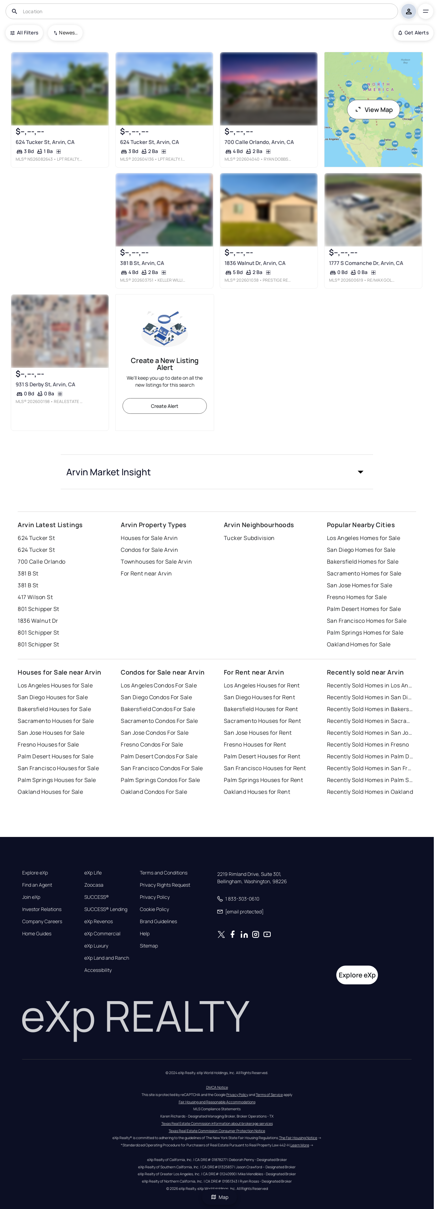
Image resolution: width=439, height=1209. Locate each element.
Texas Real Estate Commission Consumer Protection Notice (217, 1130)
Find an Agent (37, 884)
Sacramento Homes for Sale (364, 573)
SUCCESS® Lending (105, 909)
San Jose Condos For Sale (155, 732)
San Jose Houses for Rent (258, 732)
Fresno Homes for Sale (357, 597)
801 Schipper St (38, 609)
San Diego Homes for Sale (361, 550)
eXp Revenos (98, 921)
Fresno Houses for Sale (48, 744)
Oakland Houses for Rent (257, 792)
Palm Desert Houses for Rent (262, 756)
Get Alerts (413, 32)
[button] (217, 472)
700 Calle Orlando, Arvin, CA (259, 142)
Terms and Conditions (163, 872)
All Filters (24, 32)
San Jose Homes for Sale (359, 585)
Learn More (299, 1145)
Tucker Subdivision (249, 538)
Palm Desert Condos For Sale (159, 756)
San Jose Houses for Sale (51, 732)
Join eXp (31, 897)
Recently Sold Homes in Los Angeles (370, 685)
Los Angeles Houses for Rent (262, 685)
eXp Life (93, 872)
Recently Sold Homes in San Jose (370, 732)
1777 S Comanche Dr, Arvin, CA (366, 263)
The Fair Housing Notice (298, 1137)
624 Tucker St (36, 538)
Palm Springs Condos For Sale (160, 780)
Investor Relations (41, 909)
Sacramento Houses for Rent (262, 721)
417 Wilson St (35, 597)
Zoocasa (93, 884)
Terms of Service (269, 1094)
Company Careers (42, 921)
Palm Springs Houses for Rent (263, 780)
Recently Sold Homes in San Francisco (370, 768)
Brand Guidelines (158, 921)
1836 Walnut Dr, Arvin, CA (255, 263)
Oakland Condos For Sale (154, 792)
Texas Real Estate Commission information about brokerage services (217, 1123)
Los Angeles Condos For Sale (159, 685)
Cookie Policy (154, 909)
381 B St (28, 573)
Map (220, 1197)
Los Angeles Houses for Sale (55, 685)
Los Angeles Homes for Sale (363, 538)
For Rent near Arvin (146, 573)
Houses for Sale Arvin (149, 538)
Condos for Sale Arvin (149, 550)
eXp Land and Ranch (106, 958)
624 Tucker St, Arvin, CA (45, 142)
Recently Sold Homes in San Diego (370, 697)
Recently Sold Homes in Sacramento (370, 721)
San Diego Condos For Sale (156, 697)
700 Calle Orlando (41, 561)
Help (145, 933)
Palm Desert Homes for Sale (364, 609)
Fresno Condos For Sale (152, 744)
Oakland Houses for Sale (50, 792)
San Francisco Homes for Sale (366, 620)
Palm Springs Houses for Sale (57, 780)
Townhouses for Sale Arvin (156, 561)
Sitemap (149, 945)
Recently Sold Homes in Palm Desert (370, 756)
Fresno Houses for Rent (255, 744)
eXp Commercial (102, 933)
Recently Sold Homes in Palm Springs (370, 780)
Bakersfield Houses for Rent (261, 709)
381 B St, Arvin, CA (142, 263)
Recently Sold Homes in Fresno (368, 744)
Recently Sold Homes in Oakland (370, 792)
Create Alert (164, 406)
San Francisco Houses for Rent (265, 768)
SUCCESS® (96, 897)
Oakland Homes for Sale (359, 644)
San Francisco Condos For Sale (162, 768)
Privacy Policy (155, 897)
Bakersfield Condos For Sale (158, 709)
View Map (373, 109)
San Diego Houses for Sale (53, 697)
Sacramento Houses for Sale (56, 721)
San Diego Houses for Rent (259, 697)
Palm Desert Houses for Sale (55, 756)
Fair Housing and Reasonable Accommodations (217, 1101)
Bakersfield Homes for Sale (362, 561)
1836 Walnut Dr (38, 620)
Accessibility (98, 970)
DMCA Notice (217, 1087)
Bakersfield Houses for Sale (54, 709)
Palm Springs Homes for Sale (365, 632)
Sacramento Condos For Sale (159, 721)
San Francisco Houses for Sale (58, 768)
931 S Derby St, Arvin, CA (45, 384)
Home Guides (36, 933)
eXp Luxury (96, 945)
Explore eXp (35, 872)
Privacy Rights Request (165, 884)
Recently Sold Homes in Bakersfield (370, 709)
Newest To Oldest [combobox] (68, 32)
